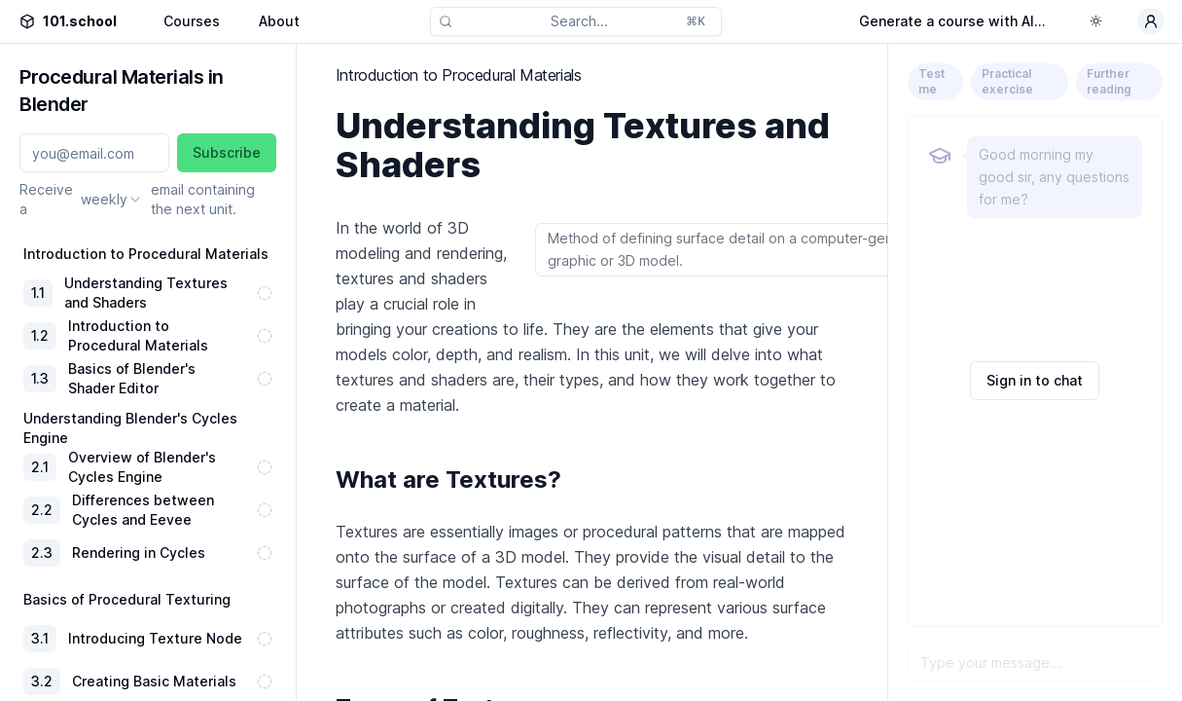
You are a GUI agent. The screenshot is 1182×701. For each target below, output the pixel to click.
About (279, 21)
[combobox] (112, 199)
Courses (191, 21)
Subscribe (227, 152)
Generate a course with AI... (952, 21)
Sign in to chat (1034, 380)
